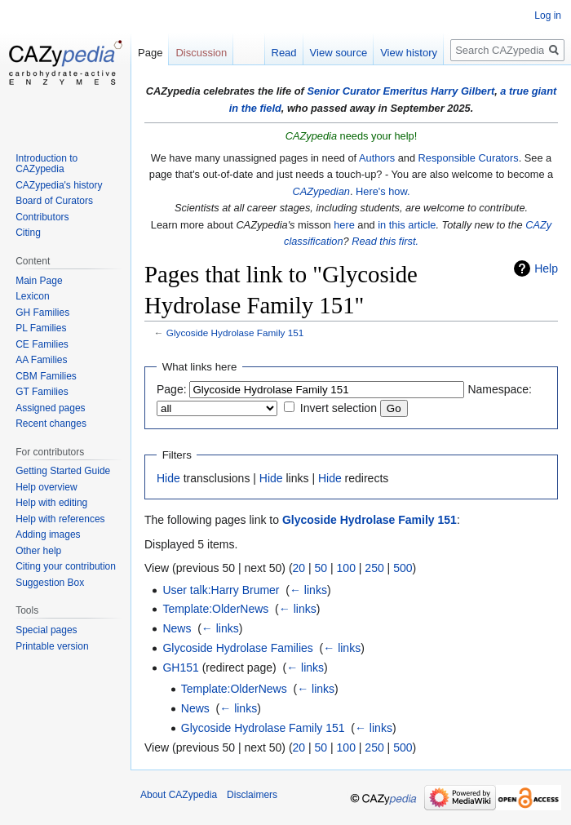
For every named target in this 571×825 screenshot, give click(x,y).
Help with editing (51, 502)
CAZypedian (320, 191)
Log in (547, 15)
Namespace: (499, 389)
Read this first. (385, 241)
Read (284, 53)
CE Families (42, 344)
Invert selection (338, 408)
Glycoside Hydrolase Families (237, 647)
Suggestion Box (49, 582)
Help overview (46, 487)
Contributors (42, 217)
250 (374, 567)
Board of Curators (54, 200)
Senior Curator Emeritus (367, 91)
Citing (28, 232)
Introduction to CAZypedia (46, 164)
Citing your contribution (65, 566)
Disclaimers (252, 795)
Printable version (51, 646)
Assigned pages (50, 408)
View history (408, 53)
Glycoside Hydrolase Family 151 (234, 332)
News (176, 628)
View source (339, 53)
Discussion (201, 53)
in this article (407, 225)
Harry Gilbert (462, 91)
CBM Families (46, 376)
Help (546, 268)
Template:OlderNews (215, 608)
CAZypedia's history (58, 185)
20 (299, 567)
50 (321, 567)
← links (308, 590)
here (344, 225)
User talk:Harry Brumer (220, 590)
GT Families (41, 391)
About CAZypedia (178, 795)
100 (346, 567)
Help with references (59, 519)
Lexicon (32, 296)
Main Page (38, 280)
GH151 (180, 667)
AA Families (41, 360)
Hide (168, 478)
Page (150, 53)
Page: (172, 389)
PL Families (40, 328)
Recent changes (50, 423)
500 (402, 567)
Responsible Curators (468, 158)
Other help (38, 551)
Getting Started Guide (62, 471)
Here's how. (382, 191)
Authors (377, 158)
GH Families (42, 312)
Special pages (46, 630)
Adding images (47, 534)
